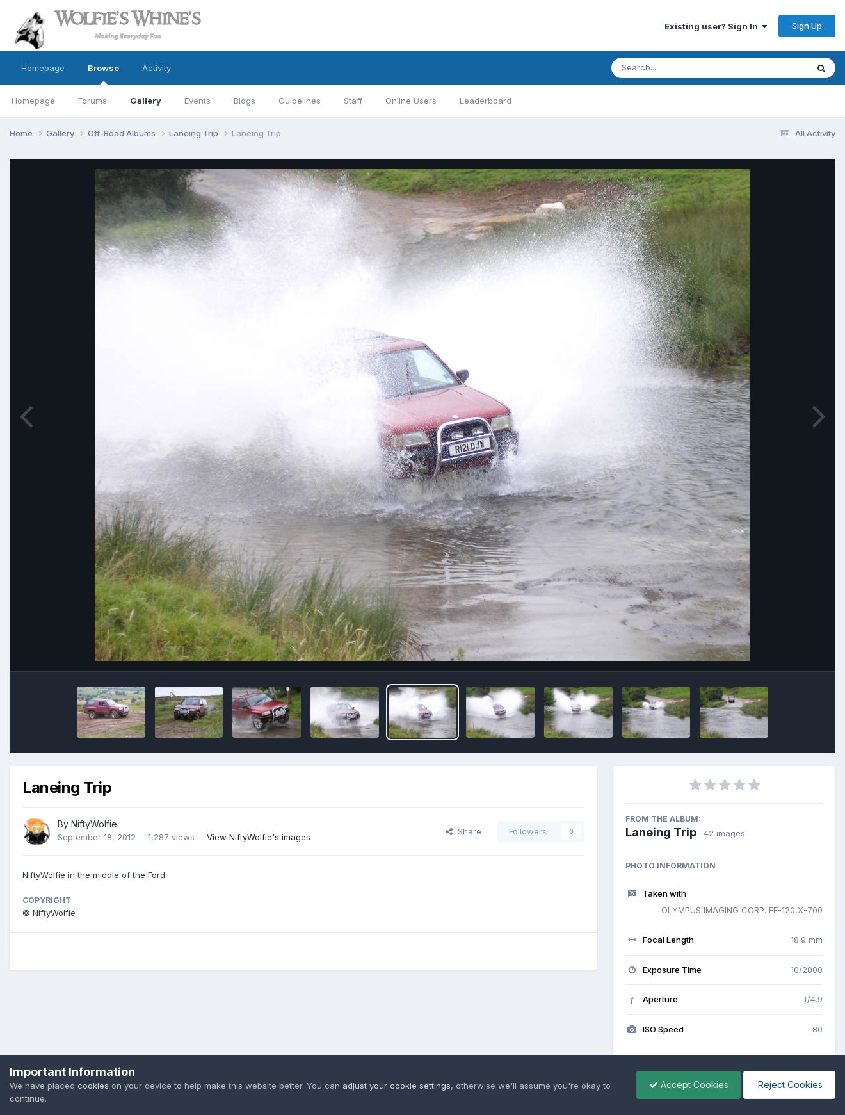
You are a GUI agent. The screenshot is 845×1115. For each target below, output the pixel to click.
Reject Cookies (788, 1084)
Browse (103, 74)
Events (197, 100)
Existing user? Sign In (715, 26)
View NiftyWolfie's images (258, 837)
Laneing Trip (660, 832)
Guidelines (299, 100)
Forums (92, 100)
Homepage (43, 68)
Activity (156, 68)
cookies (93, 1085)
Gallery (145, 100)
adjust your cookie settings (396, 1085)
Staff (353, 100)
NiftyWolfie (94, 823)
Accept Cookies (685, 1084)
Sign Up (807, 25)
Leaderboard (485, 100)
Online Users (411, 100)
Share (463, 831)
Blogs (244, 100)
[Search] (674, 68)
